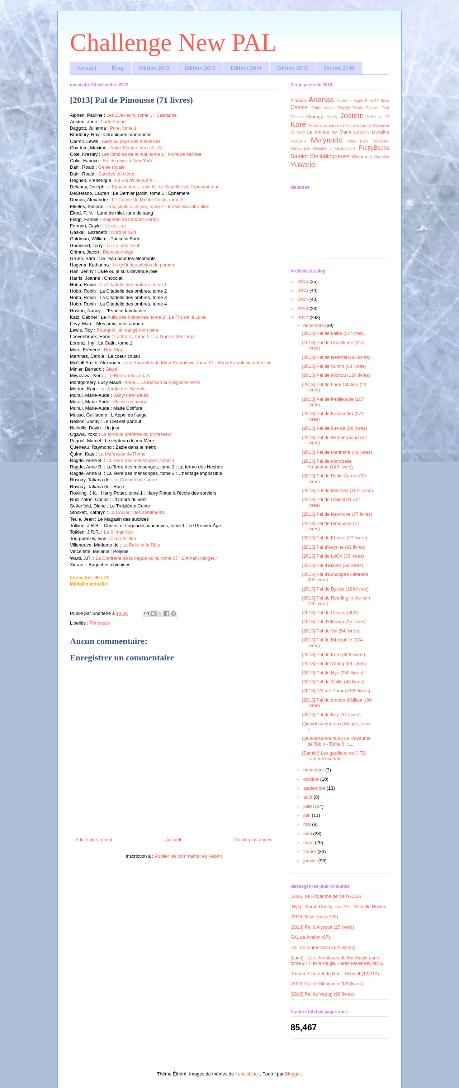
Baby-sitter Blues (130, 395)
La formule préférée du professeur (136, 434)
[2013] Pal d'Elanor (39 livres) (332, 565)
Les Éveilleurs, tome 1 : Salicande (142, 115)
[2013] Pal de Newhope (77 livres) (337, 514)
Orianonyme (345, 148)
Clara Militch (123, 538)
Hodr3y (332, 117)
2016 (303, 281)
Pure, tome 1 (123, 128)
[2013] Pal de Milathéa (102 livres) (337, 490)
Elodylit (344, 108)
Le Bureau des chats (129, 375)
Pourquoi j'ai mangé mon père (127, 330)
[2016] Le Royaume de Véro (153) (325, 896)
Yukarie (302, 164)
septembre (315, 788)
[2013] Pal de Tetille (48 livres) (333, 681)
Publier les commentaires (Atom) (188, 856)
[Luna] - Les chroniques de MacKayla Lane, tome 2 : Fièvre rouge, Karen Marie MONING (336, 960)
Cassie (299, 107)
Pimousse (100, 623)
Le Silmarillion (118, 532)
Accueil (86, 68)
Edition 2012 (154, 68)
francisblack (247, 1074)
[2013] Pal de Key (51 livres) (331, 714)
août (308, 797)
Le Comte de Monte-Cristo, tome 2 (147, 199)
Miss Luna (358, 141)
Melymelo (327, 140)
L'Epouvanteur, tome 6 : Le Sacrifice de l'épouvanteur (163, 186)
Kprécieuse (318, 125)
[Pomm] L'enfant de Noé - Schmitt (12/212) (334, 973)
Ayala (358, 101)
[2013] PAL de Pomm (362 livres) (336, 690)
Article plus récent (93, 839)
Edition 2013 (200, 68)
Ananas (321, 99)
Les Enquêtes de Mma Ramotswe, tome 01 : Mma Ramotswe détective (197, 362)
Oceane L (322, 148)
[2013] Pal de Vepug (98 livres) (334, 663)
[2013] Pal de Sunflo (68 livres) (334, 366)
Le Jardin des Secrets (123, 388)
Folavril (372, 108)
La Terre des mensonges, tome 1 (141, 460)
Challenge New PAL (173, 42)
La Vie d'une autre (134, 180)
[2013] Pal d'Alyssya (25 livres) (333, 621)
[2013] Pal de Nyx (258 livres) (332, 672)
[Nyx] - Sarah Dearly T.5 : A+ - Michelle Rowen (338, 906)
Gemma (297, 117)
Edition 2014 (246, 68)
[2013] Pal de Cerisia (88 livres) (334, 428)
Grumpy (314, 116)
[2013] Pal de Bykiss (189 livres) (335, 589)
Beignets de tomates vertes (130, 219)
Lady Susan (113, 121)
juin (307, 815)
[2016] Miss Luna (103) (314, 916)
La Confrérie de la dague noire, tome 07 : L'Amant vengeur (156, 558)
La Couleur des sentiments (137, 512)
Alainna (298, 100)
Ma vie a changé (130, 401)
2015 (303, 290)
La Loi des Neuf (123, 245)
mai (307, 824)
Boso (384, 101)
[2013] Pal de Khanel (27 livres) (334, 537)
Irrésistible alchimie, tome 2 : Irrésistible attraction (158, 206)
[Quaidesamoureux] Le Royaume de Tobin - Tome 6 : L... (336, 741)
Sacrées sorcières (117, 174)
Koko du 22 (378, 117)
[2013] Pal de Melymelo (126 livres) (327, 983)
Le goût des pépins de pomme (144, 265)
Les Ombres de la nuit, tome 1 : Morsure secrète (151, 154)
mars (309, 842)
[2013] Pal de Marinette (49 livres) (337, 452)
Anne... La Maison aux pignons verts (162, 382)
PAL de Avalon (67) (310, 937)
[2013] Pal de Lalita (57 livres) (333, 333)
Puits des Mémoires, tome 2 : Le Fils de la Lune (156, 317)
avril (308, 833)
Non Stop (113, 349)
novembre (314, 769)
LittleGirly (361, 132)
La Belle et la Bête (141, 545)
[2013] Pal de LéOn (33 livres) (333, 556)
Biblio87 (371, 101)
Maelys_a (298, 141)
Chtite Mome (323, 108)
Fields (358, 108)
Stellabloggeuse (330, 156)
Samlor (299, 156)
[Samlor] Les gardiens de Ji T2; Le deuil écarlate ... (334, 755)
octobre (311, 779)
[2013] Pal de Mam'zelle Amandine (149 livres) (327, 464)
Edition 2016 (338, 68)
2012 (303, 317)
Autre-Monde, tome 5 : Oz (137, 147)
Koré (298, 124)
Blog (118, 68)
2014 (303, 299)
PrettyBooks (374, 148)
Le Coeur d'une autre (135, 479)
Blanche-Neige (118, 252)
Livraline (380, 132)
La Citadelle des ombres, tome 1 (133, 284)
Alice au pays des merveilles (131, 141)
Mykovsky (381, 141)
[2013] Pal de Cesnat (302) (330, 612)
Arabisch (344, 101)
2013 (303, 308)
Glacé (111, 369)
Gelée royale (111, 167)
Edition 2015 (292, 68)
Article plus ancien (254, 839)
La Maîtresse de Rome (122, 454)
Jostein (352, 115)
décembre (314, 325)
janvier (310, 860)
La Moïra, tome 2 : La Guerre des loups (155, 336)
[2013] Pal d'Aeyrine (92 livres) (333, 547)
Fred (385, 108)
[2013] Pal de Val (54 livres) (330, 631)
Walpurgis (361, 156)
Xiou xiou (381, 157)
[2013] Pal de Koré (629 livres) (333, 654)
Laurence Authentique (347, 125)
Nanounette (300, 148)
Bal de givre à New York (127, 160)
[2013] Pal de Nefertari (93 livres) (336, 357)
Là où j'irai (115, 225)
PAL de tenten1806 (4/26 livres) (322, 947)
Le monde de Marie (329, 132)
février (310, 851)
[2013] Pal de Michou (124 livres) (336, 375)
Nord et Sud (123, 232)
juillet (309, 806)
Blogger (293, 1074)
